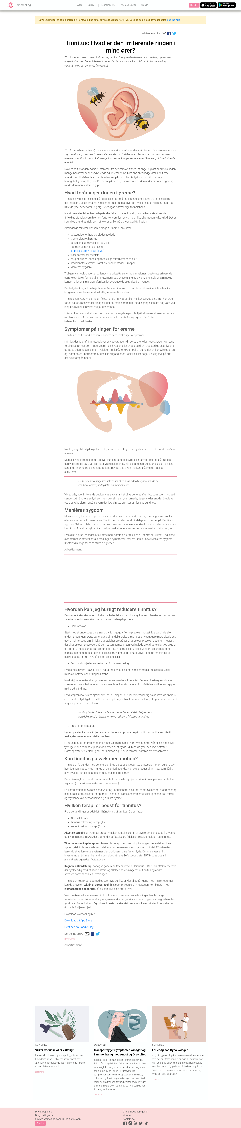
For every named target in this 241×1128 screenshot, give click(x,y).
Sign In (144, 5)
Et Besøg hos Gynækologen (170, 1050)
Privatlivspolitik (43, 1111)
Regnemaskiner (108, 5)
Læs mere (39, 1072)
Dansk (193, 5)
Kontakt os (128, 1119)
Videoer (127, 1115)
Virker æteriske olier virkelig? (54, 1050)
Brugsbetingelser (44, 1115)
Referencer (69, 939)
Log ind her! (173, 19)
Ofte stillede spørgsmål (135, 1111)
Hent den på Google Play (78, 927)
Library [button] (90, 5)
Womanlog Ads (128, 5)
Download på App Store (78, 920)
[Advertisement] (120, 578)
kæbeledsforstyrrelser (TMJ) (87, 250)
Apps (79, 5)
